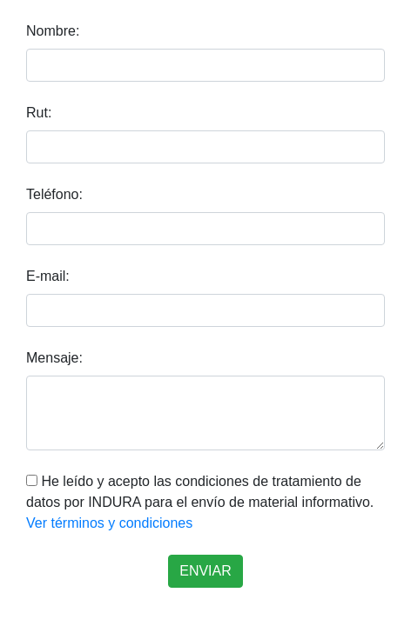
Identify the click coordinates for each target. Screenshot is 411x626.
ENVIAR (205, 570)
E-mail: (48, 276)
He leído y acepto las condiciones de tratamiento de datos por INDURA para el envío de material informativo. (200, 502)
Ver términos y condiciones (109, 523)
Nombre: (52, 30)
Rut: (38, 112)
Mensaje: (54, 357)
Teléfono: (54, 194)
